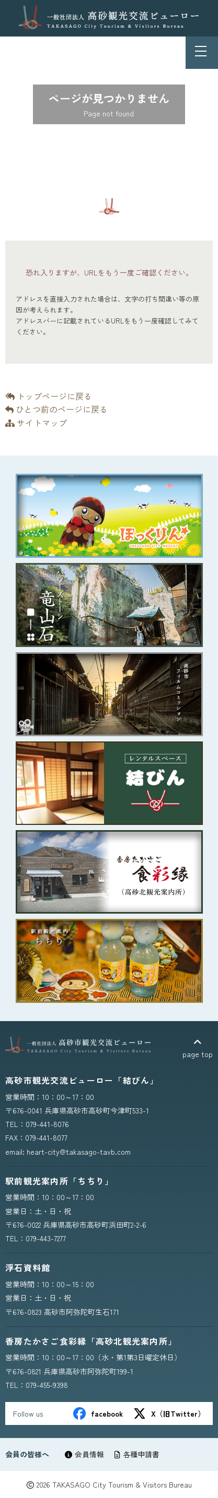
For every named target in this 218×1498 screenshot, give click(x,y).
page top (197, 1048)
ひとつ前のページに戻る (56, 409)
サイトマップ (36, 422)
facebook (98, 1413)
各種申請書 (136, 1454)
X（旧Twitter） (169, 1413)
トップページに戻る (48, 396)
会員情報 (84, 1454)
